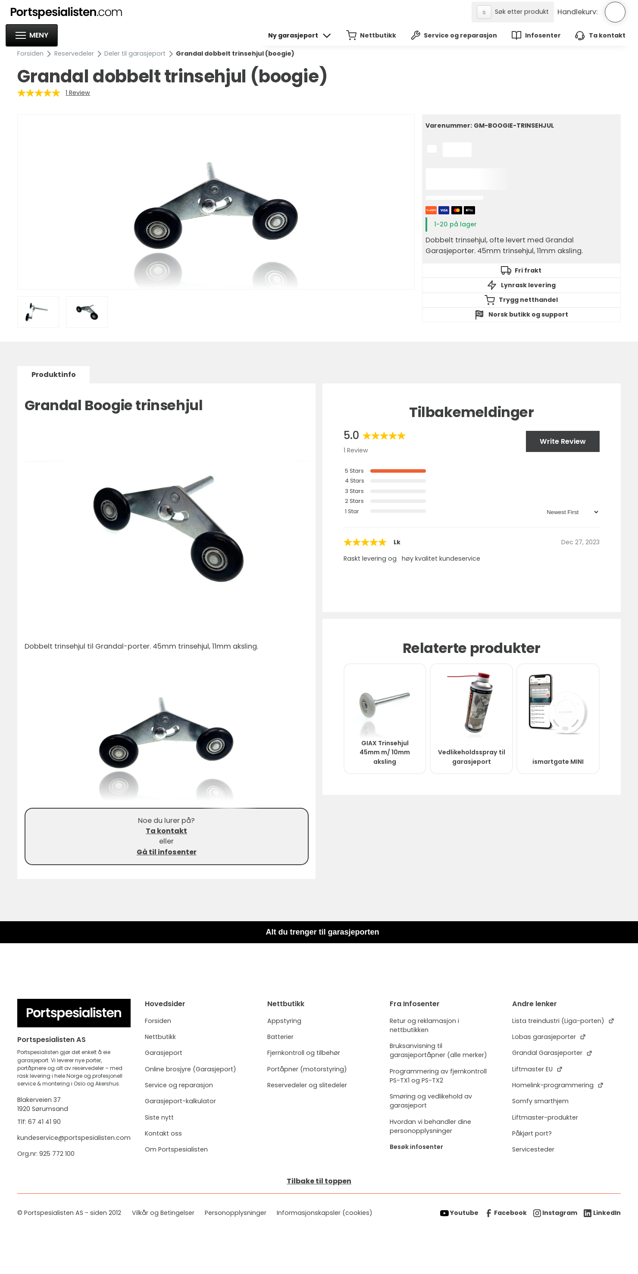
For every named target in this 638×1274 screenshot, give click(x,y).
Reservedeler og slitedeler (307, 1085)
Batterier (280, 1036)
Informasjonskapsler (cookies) (324, 1212)
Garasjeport (163, 1052)
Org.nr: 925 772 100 (46, 1153)
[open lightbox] (216, 202)
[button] (32, 35)
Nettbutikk (160, 1036)
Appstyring (284, 1021)
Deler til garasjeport (135, 53)
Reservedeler (74, 53)
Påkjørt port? (532, 1133)
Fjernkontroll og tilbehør (303, 1052)
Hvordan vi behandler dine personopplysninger (430, 1126)
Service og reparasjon (179, 1085)
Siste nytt (159, 1117)
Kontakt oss (163, 1133)
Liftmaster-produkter (545, 1117)
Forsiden (30, 53)
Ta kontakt (166, 831)
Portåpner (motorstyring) (307, 1069)
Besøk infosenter (416, 1146)
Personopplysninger (235, 1212)
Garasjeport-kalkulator (180, 1101)
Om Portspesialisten (176, 1149)
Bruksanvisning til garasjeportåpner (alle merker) (438, 1050)
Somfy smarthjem (540, 1101)
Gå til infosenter (167, 852)
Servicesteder (533, 1149)
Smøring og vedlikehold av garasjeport (431, 1101)
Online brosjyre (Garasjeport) (190, 1069)
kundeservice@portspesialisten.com (74, 1137)
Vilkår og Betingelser (163, 1212)
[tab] (53, 374)
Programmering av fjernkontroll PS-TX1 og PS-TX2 (438, 1076)
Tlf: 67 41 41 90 (39, 1121)
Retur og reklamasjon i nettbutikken (424, 1025)
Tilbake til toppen (319, 1181)
